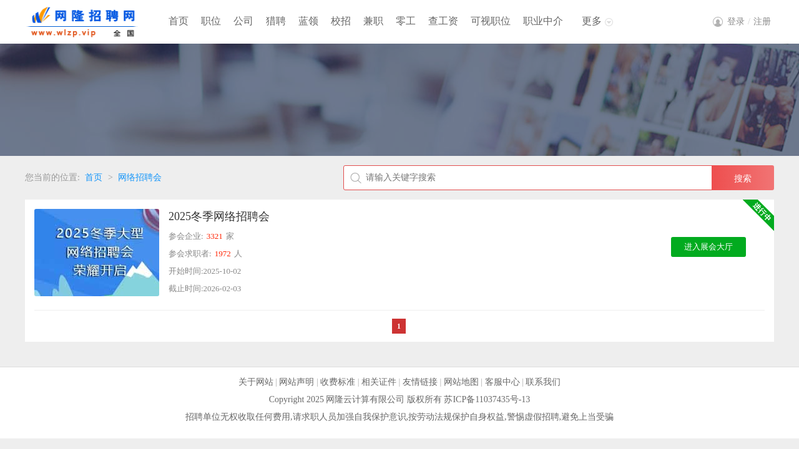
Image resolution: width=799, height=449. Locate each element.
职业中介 (543, 21)
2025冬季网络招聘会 (219, 216)
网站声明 (296, 382)
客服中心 (502, 382)
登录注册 (749, 21)
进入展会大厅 (708, 246)
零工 (406, 21)
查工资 (443, 21)
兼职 (373, 21)
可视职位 (491, 21)
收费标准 (337, 382)
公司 (243, 21)
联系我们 (543, 382)
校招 (341, 21)
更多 (592, 21)
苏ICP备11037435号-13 (487, 399)
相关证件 (378, 382)
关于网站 (255, 382)
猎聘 (276, 21)
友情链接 (420, 382)
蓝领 (308, 21)
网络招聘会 (140, 177)
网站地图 (461, 382)
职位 (211, 21)
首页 (179, 21)
